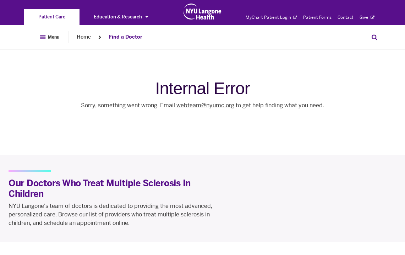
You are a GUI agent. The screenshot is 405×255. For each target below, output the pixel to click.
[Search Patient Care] (374, 37)
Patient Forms (317, 17)
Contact (346, 17)
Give (367, 17)
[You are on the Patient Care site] (51, 17)
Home (84, 37)
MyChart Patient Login (271, 17)
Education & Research (121, 16)
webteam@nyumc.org (205, 105)
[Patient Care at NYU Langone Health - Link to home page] (202, 12)
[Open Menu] (50, 37)
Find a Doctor (125, 37)
